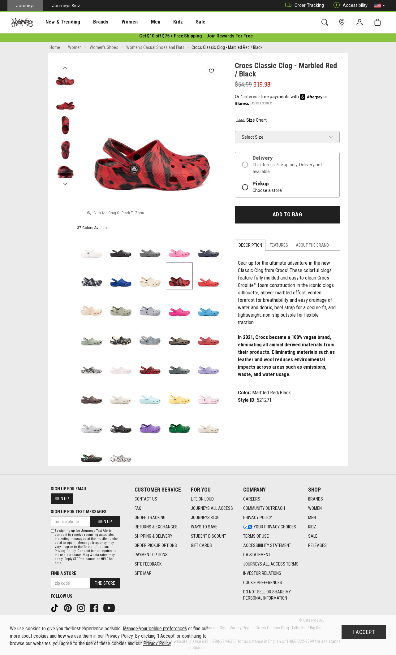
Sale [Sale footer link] (312, 536)
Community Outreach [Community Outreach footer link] (264, 508)
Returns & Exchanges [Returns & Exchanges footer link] (156, 526)
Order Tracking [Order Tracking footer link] (150, 517)
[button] (379, 5)
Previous (65, 67)
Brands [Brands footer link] (315, 499)
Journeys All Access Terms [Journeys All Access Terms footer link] (271, 564)
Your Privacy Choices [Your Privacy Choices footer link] (269, 526)
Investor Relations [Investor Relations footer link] (262, 573)
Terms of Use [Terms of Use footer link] (256, 536)
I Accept (364, 632)
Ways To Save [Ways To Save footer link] (204, 526)
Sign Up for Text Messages (78, 511)
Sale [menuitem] (178, 22)
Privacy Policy (65, 551)
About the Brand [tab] (312, 246)
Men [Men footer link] (312, 517)
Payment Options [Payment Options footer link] (151, 554)
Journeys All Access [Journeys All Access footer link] (212, 508)
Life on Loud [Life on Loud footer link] (202, 499)
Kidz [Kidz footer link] (312, 526)
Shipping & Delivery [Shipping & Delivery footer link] (153, 536)
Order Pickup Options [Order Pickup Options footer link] (156, 545)
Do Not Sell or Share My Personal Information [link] (267, 595)
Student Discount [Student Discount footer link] (208, 536)
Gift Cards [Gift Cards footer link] (201, 545)
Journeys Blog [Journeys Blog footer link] (205, 517)
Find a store (63, 573)
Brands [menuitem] (91, 22)
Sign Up (62, 498)
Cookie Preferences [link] (262, 582)
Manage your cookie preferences (155, 628)
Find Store (105, 583)
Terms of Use (93, 547)
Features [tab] (279, 246)
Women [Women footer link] (315, 508)
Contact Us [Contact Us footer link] (146, 499)
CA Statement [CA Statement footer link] (256, 554)
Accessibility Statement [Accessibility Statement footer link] (267, 545)
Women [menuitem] (116, 22)
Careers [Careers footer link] (251, 499)
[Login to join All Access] (170, 37)
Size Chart (251, 121)
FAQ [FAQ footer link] (138, 508)
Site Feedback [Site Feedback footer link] (148, 564)
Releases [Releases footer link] (317, 545)
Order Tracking (303, 5)
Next (65, 183)
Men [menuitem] (139, 22)
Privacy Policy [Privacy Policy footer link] (257, 517)
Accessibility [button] (349, 5)
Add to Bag (287, 216)
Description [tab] (250, 246)
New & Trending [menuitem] (57, 22)
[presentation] (57, 21)
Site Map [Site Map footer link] (143, 573)
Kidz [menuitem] (159, 22)
